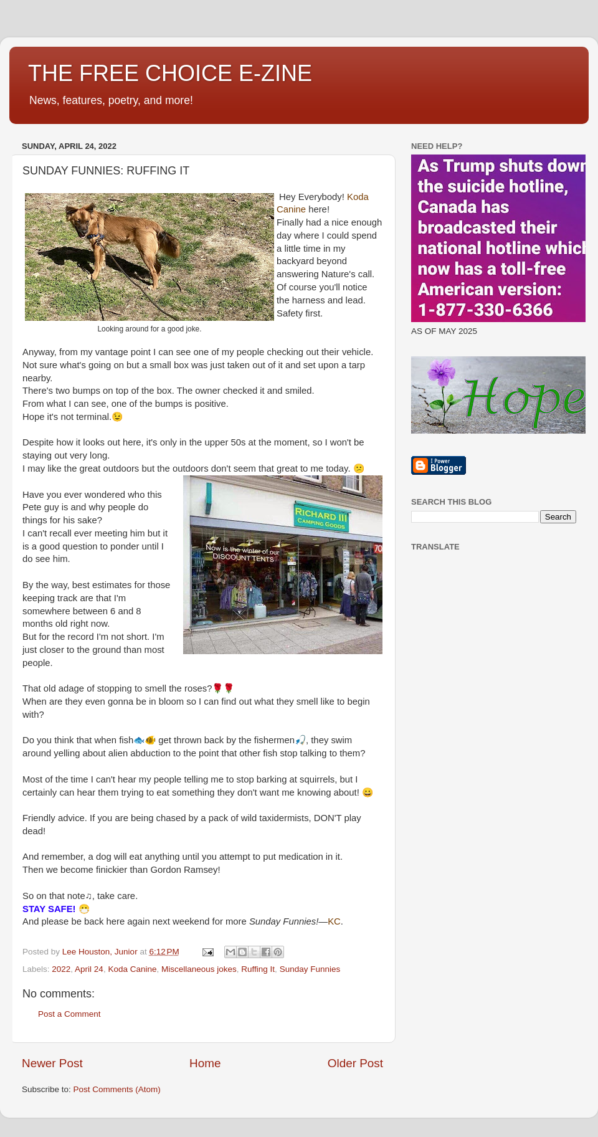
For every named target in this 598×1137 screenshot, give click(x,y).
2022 (61, 969)
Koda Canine (132, 969)
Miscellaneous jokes (199, 969)
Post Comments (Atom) (117, 1089)
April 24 (89, 969)
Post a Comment (69, 1014)
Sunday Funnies (310, 969)
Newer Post (52, 1063)
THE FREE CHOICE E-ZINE (170, 73)
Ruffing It (258, 969)
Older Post (355, 1063)
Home (205, 1063)
